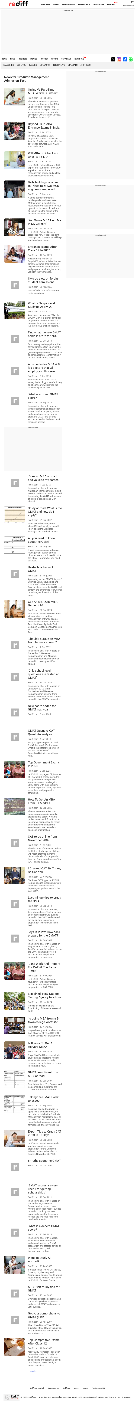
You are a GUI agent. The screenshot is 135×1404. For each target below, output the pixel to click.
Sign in (132, 2)
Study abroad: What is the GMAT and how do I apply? (45, 511)
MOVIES (33, 59)
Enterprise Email (68, 4)
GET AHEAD (66, 59)
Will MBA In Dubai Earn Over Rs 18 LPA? (43, 154)
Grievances (126, 1397)
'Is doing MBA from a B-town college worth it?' (43, 1020)
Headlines (8, 65)
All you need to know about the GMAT (41, 539)
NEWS (12, 59)
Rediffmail (45, 4)
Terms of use (114, 1397)
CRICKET (44, 59)
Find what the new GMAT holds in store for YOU (44, 334)
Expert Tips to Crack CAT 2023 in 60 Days (44, 1133)
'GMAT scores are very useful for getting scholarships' (43, 1189)
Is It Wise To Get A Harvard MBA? (40, 1044)
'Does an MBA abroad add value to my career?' (44, 478)
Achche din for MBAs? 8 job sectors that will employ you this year (44, 367)
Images (33, 65)
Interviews (59, 65)
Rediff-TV (111, 4)
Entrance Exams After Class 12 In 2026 (42, 248)
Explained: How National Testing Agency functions (45, 995)
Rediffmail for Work (37, 1388)
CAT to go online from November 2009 (42, 838)
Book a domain (53, 1388)
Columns (45, 65)
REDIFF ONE (79, 59)
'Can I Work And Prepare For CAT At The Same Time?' (44, 967)
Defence (21, 65)
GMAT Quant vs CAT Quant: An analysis (41, 732)
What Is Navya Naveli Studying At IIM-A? (42, 305)
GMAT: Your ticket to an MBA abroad (43, 1074)
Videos (85, 1388)
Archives (86, 65)
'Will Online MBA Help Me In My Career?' (44, 222)
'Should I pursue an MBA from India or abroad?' (44, 640)
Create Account (128, 5)
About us (103, 1397)
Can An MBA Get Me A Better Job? (42, 603)
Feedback (93, 1397)
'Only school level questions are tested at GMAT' (43, 674)
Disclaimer (60, 1397)
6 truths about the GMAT (44, 1160)
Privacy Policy (72, 1397)
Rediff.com (32, 1397)
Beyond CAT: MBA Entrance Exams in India (44, 125)
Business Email (84, 4)
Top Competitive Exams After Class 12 (44, 1341)
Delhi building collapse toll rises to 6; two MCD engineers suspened (43, 185)
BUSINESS (23, 59)
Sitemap (84, 1397)
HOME (4, 59)
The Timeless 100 (98, 1388)
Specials (73, 65)
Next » (33, 1371)
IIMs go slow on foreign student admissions (43, 280)
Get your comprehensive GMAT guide (44, 1315)
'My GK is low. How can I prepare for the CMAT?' (44, 933)
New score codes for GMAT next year (42, 707)
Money (56, 4)
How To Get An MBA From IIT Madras (41, 801)
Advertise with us (46, 1397)
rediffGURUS (99, 4)
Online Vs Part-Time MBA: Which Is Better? (42, 91)
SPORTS (54, 59)
